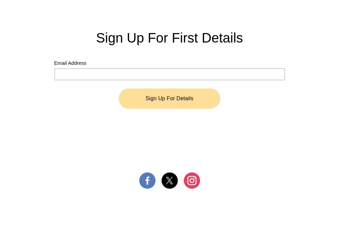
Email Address (70, 63)
